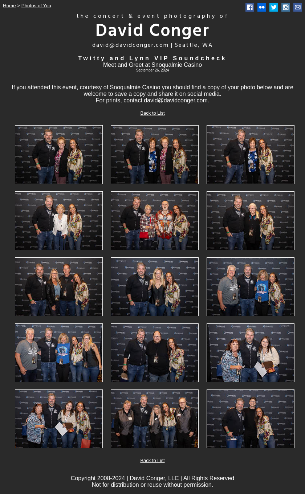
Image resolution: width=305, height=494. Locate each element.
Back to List (152, 113)
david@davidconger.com (175, 100)
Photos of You (36, 5)
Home (9, 5)
